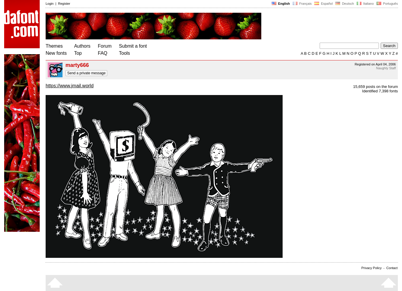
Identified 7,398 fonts (380, 91)
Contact (392, 268)
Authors (82, 46)
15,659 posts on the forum (375, 86)
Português (387, 3)
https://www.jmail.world (70, 85)
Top (78, 53)
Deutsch (344, 3)
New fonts (56, 53)
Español (323, 3)
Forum (104, 46)
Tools (124, 53)
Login (50, 3)
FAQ (102, 53)
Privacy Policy (371, 268)
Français (302, 3)
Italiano (365, 3)
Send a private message (86, 73)
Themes (54, 46)
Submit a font (133, 46)
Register (64, 3)
